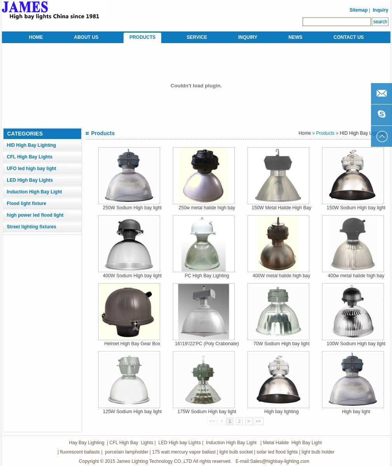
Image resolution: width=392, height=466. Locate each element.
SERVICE (197, 37)
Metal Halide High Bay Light (291, 442)
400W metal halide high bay (281, 275)
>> (258, 421)
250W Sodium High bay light (132, 207)
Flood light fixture (26, 203)
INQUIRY (248, 37)
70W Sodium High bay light (281, 343)
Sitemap (358, 10)
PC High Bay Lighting (207, 275)
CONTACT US (349, 37)
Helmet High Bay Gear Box (132, 343)
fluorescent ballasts (80, 452)
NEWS (296, 37)
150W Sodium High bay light (356, 207)
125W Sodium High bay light (132, 411)
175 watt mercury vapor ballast (183, 452)
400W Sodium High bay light (132, 275)
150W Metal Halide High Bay (281, 207)
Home (304, 133)
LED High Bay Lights (30, 180)
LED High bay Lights (180, 442)
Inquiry (380, 10)
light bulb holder (318, 452)
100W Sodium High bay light (356, 343)
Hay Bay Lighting (87, 442)
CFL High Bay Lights (30, 157)
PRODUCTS (142, 37)
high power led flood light (35, 215)
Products (325, 133)
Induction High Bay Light (34, 192)
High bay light (356, 411)
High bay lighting (281, 411)
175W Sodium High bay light (207, 411)
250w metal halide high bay (207, 207)
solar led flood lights (277, 452)
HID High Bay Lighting (31, 145)
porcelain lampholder (126, 452)
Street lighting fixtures (31, 227)
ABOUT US (86, 37)
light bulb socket (236, 452)
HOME (36, 37)
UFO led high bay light (31, 168)
